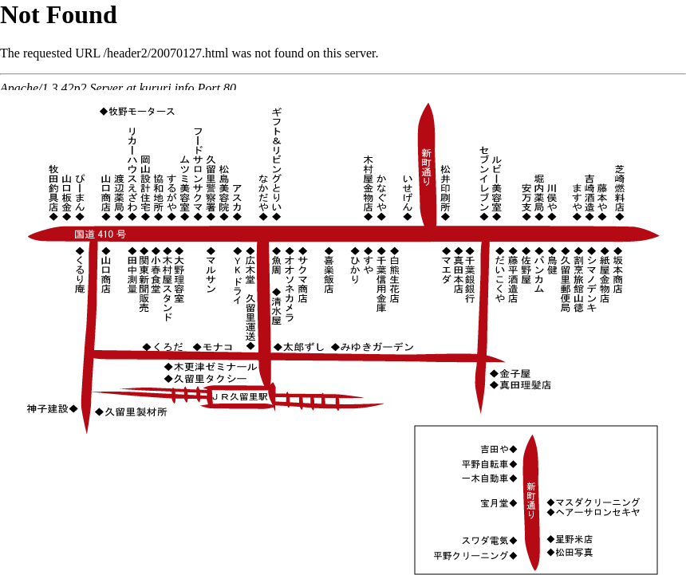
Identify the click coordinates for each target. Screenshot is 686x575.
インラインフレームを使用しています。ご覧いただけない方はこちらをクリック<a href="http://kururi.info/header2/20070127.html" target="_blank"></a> (343, 45)
